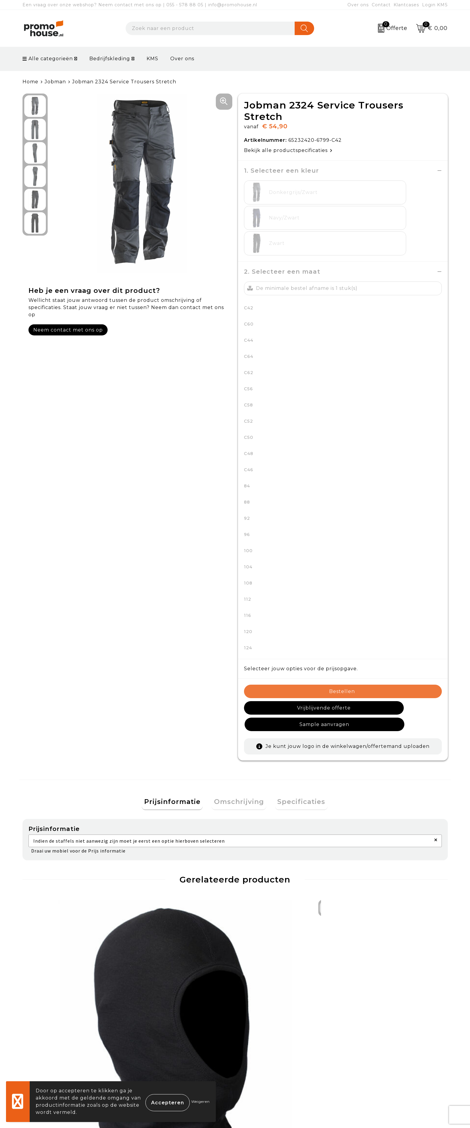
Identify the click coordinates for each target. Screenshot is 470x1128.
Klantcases (406, 4)
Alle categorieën (47, 58)
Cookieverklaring (371, 1031)
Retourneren (260, 1045)
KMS (152, 58)
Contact (381, 4)
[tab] (177, 736)
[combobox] (210, 28)
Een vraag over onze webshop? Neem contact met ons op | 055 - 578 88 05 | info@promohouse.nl (139, 4)
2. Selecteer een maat (282, 220)
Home (30, 82)
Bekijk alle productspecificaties (288, 150)
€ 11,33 (48, 949)
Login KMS (435, 4)
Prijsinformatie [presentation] (177, 735)
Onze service (259, 1059)
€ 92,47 (156, 949)
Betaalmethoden (265, 1031)
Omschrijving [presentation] (239, 735)
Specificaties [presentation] (297, 735)
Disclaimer (362, 1059)
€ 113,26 (262, 958)
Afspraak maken (158, 1045)
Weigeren (200, 1101)
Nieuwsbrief (153, 1031)
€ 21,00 (368, 949)
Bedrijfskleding (109, 58)
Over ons (358, 4)
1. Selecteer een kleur (281, 170)
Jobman (55, 82)
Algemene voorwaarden (380, 1017)
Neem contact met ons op (68, 330)
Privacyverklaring (371, 1045)
